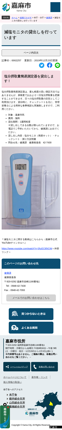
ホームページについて (14, 377)
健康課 (49, 18)
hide (5, 405)
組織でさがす (26, 18)
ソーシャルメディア (19, 367)
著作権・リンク (39, 377)
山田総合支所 (17, 402)
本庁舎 (13, 394)
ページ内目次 (31, 52)
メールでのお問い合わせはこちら (31, 297)
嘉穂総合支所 (17, 406)
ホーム (15, 18)
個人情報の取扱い (12, 382)
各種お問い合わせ (47, 367)
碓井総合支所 (17, 398)
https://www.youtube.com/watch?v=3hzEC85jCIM (27, 248)
